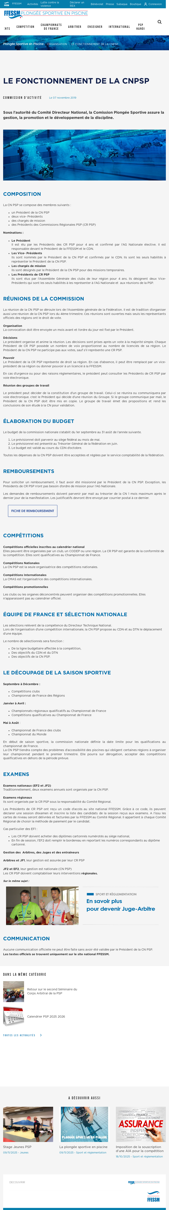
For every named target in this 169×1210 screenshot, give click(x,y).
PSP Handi (140, 26)
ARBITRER (74, 26)
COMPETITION (26, 26)
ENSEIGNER (95, 26)
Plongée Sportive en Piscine (23, 44)
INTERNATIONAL (119, 26)
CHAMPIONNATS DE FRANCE (51, 26)
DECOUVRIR (17, 1182)
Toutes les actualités (19, 1035)
